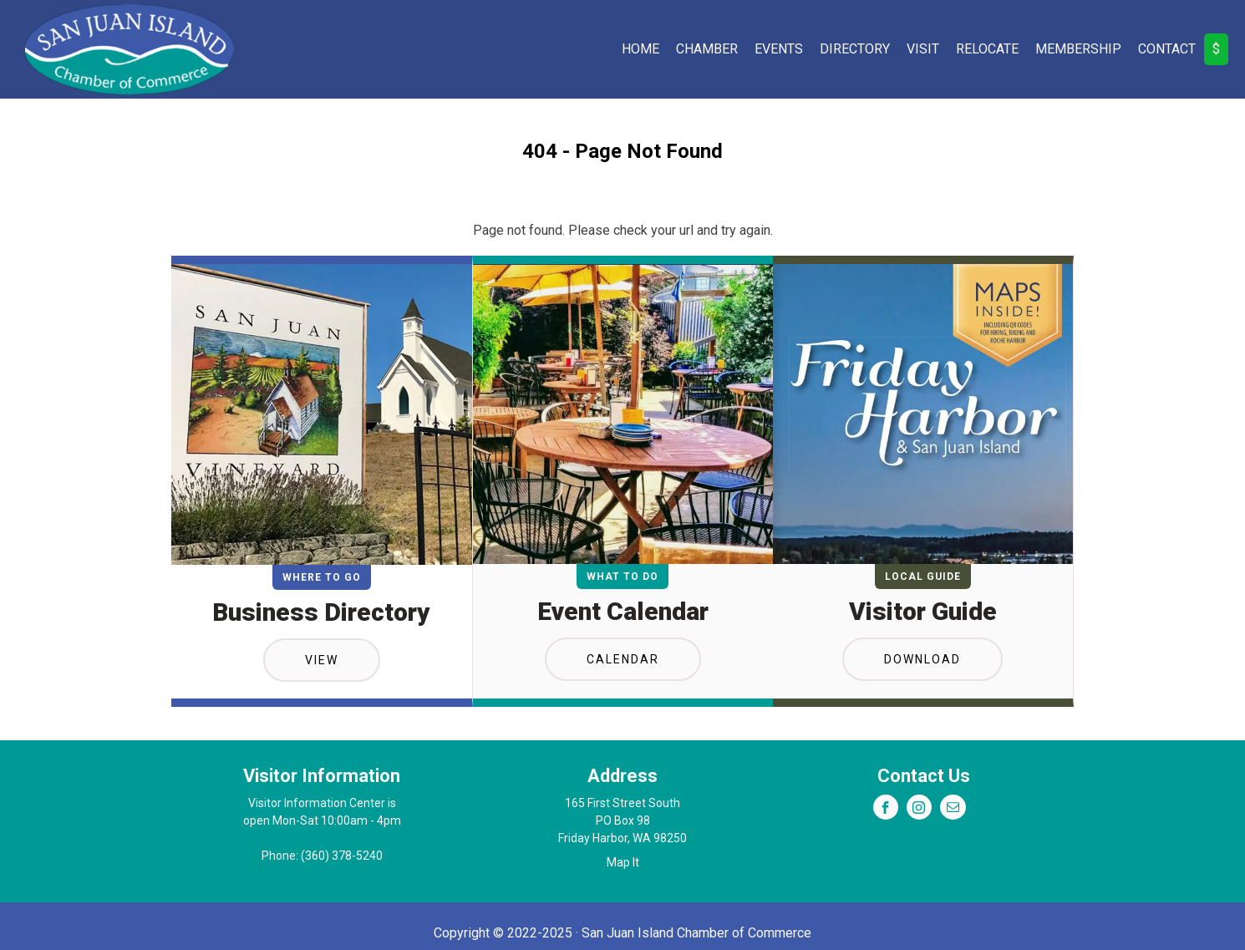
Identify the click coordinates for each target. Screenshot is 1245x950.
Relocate (987, 49)
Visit (923, 49)
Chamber (707, 49)
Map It (623, 862)
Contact (1167, 49)
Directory (855, 49)
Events (779, 49)
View (321, 660)
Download (922, 659)
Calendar (623, 659)
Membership (1078, 49)
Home (640, 49)
